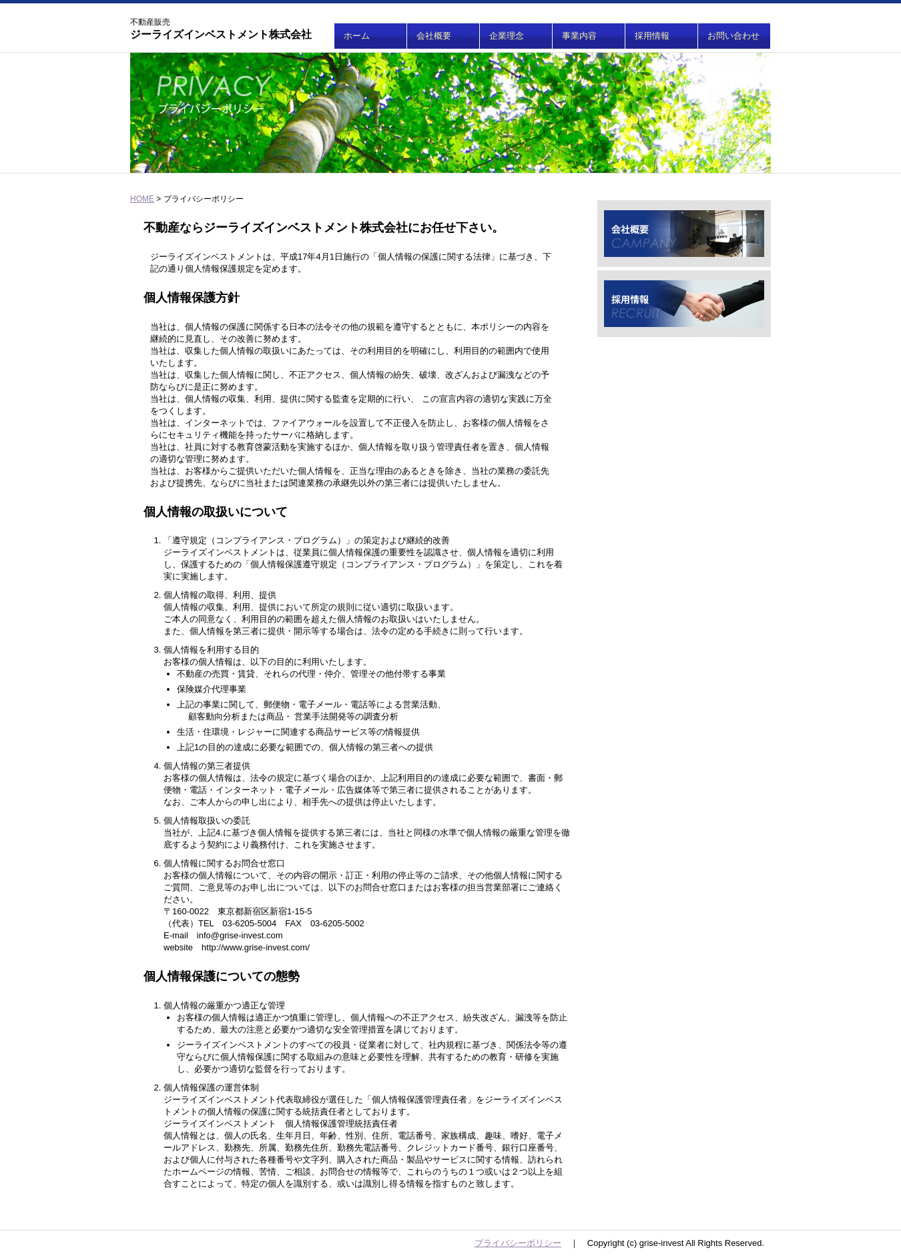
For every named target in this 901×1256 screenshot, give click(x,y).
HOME (142, 199)
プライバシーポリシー (518, 1243)
